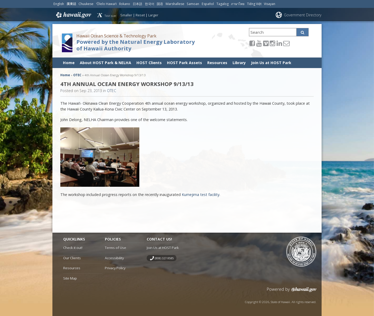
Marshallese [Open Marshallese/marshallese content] (175, 4)
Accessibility (114, 258)
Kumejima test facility (200, 194)
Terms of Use (115, 247)
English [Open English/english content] (58, 4)
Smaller (126, 15)
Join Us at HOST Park (271, 62)
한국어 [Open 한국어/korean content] (149, 4)
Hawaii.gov (73, 15)
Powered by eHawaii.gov (291, 291)
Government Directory (302, 14)
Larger (153, 15)
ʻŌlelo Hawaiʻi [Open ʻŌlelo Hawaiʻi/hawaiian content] (106, 4)
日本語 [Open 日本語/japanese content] (137, 4)
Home (69, 62)
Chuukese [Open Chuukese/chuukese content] (86, 4)
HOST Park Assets (184, 62)
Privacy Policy (115, 268)
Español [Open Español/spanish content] (208, 4)
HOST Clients (149, 62)
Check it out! (72, 247)
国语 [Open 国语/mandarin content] (160, 4)
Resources (217, 62)
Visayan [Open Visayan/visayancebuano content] (269, 4)
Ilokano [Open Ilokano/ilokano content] (124, 4)
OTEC (77, 75)
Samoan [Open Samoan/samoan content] (193, 4)
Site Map (70, 278)
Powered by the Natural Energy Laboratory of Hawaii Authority (135, 45)
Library (239, 62)
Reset (140, 15)
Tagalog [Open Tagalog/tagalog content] (222, 4)
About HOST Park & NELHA (105, 62)
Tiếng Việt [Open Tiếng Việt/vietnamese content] (254, 4)
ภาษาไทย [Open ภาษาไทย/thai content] (237, 4)
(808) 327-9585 (164, 258)
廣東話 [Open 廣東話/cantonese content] (71, 4)
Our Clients (72, 258)
